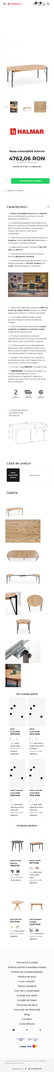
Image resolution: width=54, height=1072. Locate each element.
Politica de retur (27, 976)
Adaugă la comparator (14, 190)
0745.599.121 (36, 1069)
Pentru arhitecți (27, 986)
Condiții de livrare (27, 1000)
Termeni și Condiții (27, 962)
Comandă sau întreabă (30, 181)
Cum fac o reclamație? (27, 990)
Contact (27, 1019)
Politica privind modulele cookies (27, 967)
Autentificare (27, 1024)
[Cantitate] (7, 181)
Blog (27, 1014)
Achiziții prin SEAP (27, 995)
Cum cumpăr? (27, 981)
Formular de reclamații (27, 1009)
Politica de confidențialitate (27, 972)
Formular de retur (27, 1005)
